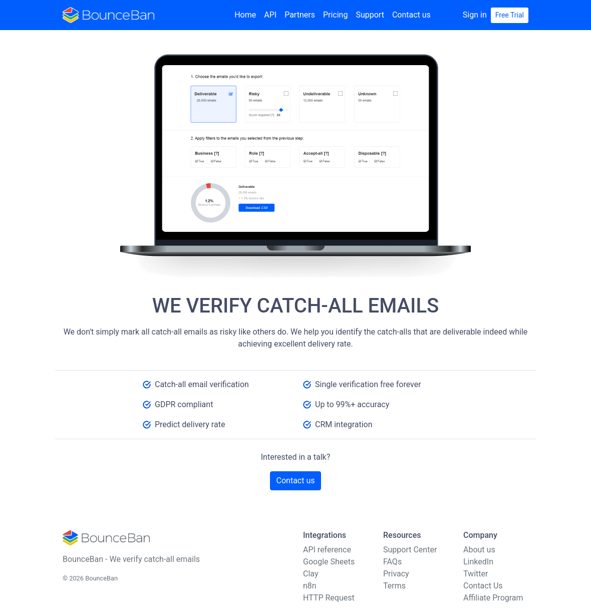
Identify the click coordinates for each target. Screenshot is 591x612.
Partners (299, 15)
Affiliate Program (493, 597)
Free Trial (509, 15)
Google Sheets (329, 561)
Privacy (396, 573)
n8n (310, 585)
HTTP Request (329, 597)
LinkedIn (478, 561)
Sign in (475, 15)
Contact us (411, 15)
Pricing (335, 15)
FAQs (392, 561)
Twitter (475, 573)
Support (370, 15)
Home (245, 15)
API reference (327, 549)
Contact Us (483, 585)
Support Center (410, 549)
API (270, 15)
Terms (394, 585)
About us (479, 549)
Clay (310, 573)
